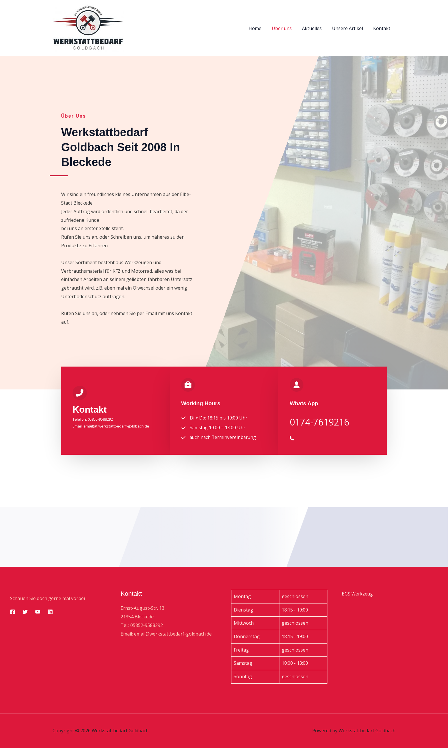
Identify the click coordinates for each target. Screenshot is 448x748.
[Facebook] (12, 612)
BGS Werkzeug (358, 594)
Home (260, 28)
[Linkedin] (50, 612)
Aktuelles (315, 28)
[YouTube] (37, 612)
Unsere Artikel (349, 28)
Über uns (286, 28)
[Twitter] (25, 612)
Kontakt (382, 28)
